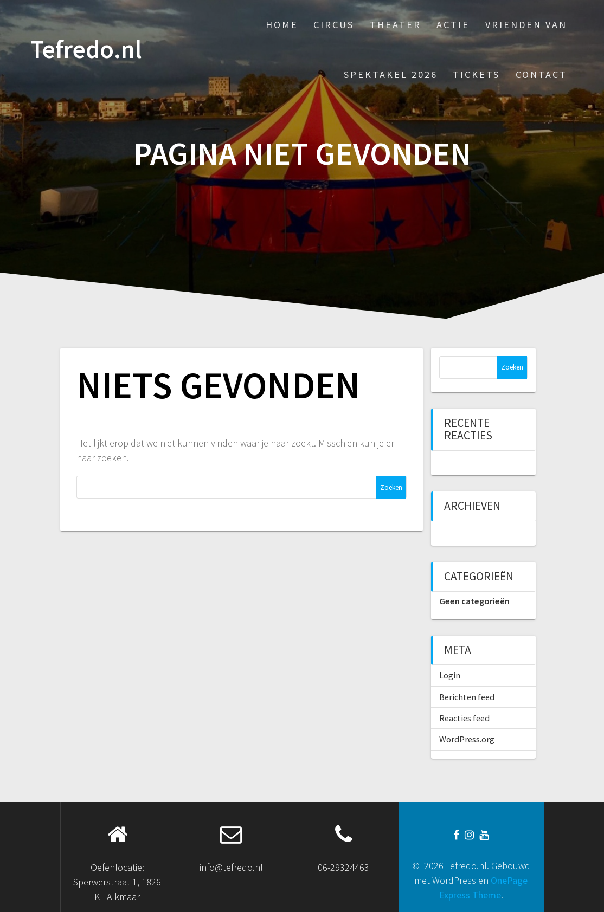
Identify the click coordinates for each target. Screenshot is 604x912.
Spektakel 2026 (391, 74)
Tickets (476, 74)
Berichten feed (466, 696)
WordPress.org (466, 739)
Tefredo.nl (86, 49)
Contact (541, 74)
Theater (395, 24)
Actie (453, 24)
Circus (333, 24)
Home (282, 24)
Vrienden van (526, 24)
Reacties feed (464, 718)
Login (449, 675)
